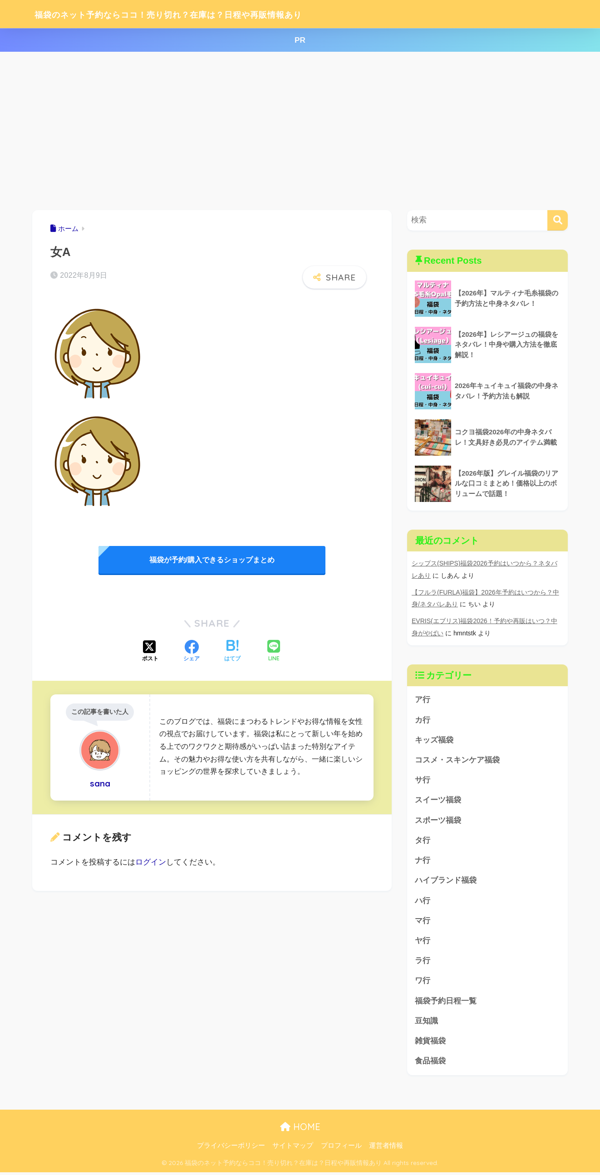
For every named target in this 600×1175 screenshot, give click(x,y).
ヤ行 (422, 941)
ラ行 (422, 962)
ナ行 (422, 860)
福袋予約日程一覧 (446, 1002)
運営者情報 (386, 1148)
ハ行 (422, 901)
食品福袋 (430, 1063)
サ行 (422, 779)
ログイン (150, 862)
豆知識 (426, 1022)
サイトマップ (292, 1148)
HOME (300, 1129)
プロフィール (341, 1148)
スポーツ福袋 (438, 820)
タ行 (422, 840)
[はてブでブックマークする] (232, 651)
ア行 (422, 698)
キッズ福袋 (434, 738)
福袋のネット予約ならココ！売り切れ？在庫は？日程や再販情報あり (206, 13)
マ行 (422, 921)
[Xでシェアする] (150, 651)
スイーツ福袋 (438, 799)
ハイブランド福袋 (446, 880)
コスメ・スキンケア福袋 (457, 759)
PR (300, 40)
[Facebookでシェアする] (191, 651)
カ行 (422, 718)
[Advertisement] (300, 131)
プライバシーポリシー (231, 1148)
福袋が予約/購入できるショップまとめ (212, 560)
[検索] (557, 220)
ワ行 (422, 982)
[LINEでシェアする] (273, 651)
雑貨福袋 (430, 1043)
